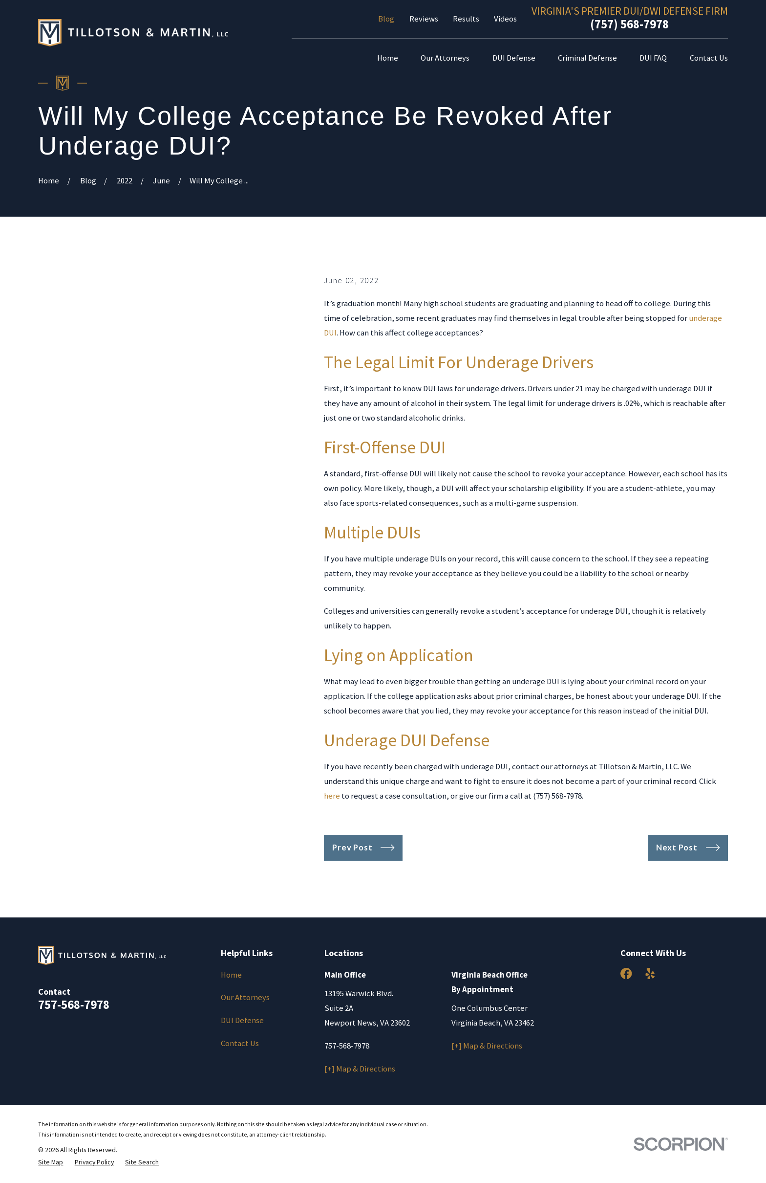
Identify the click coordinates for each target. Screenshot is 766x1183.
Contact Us (240, 1043)
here (332, 796)
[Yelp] (650, 973)
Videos (505, 19)
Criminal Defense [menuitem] (587, 58)
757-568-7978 (73, 1004)
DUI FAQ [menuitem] (653, 58)
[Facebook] (626, 973)
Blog (386, 19)
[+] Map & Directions (359, 1069)
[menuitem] (50, 1162)
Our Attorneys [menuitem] (445, 58)
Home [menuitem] (387, 58)
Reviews (423, 19)
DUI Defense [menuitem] (513, 58)
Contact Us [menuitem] (709, 58)
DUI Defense (242, 1020)
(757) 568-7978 (629, 24)
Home (231, 975)
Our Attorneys (245, 997)
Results (466, 19)
